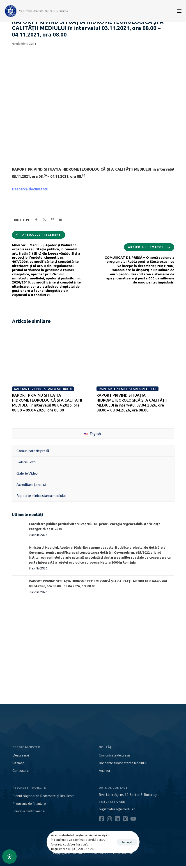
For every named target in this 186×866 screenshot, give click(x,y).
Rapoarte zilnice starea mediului (123, 763)
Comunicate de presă (114, 755)
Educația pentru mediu (28, 811)
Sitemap (18, 763)
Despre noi (20, 755)
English (92, 433)
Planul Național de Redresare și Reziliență (43, 796)
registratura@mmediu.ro (117, 809)
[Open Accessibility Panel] (9, 856)
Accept (127, 842)
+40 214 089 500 (112, 802)
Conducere (20, 770)
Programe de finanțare (29, 803)
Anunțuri (105, 770)
